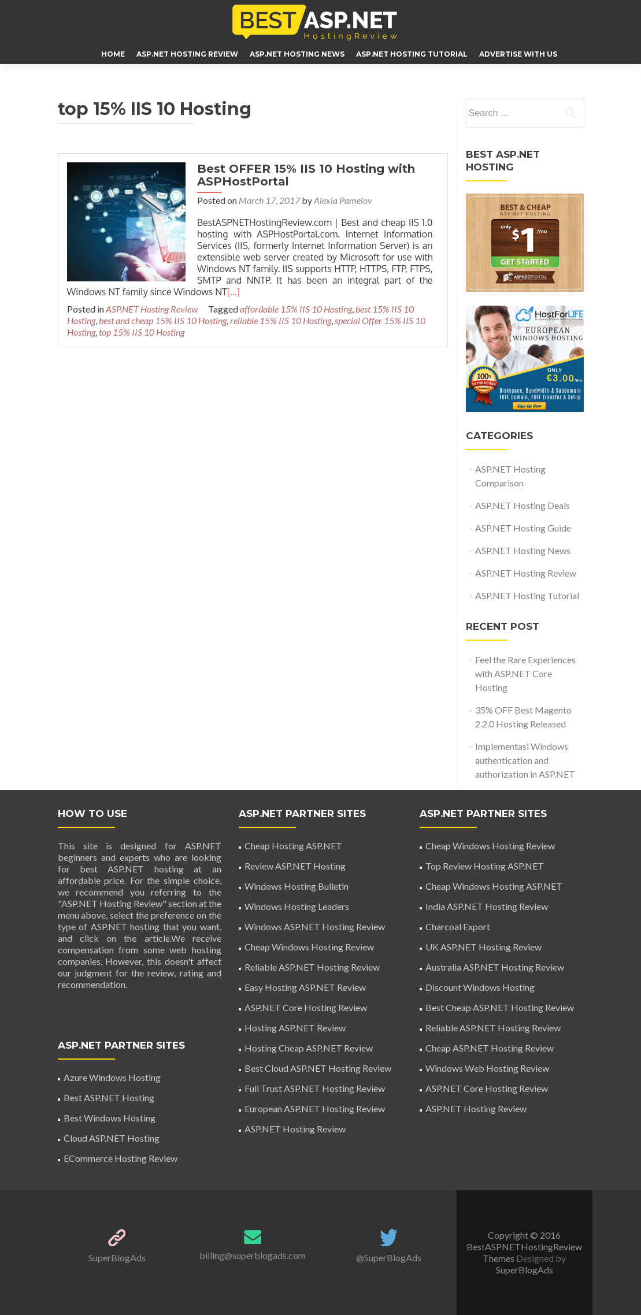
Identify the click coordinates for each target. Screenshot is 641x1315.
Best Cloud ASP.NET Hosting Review (317, 1068)
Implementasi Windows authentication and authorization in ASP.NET (525, 760)
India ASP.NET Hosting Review (486, 906)
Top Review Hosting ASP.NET (484, 865)
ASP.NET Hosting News (297, 54)
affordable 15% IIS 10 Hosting (296, 308)
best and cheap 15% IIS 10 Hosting (163, 320)
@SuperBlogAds (388, 1257)
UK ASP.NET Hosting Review (483, 946)
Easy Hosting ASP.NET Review (305, 987)
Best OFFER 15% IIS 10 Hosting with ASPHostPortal (303, 175)
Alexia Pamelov (340, 200)
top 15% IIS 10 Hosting (141, 331)
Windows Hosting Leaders (296, 906)
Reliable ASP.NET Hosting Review (312, 966)
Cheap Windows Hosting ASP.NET (493, 886)
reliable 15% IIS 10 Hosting (280, 320)
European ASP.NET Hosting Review (314, 1108)
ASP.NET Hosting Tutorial (412, 54)
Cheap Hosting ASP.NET (293, 845)
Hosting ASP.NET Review (295, 1027)
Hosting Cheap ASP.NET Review (308, 1047)
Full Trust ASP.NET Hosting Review (314, 1088)
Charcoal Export (457, 926)
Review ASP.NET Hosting (295, 865)
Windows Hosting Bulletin (296, 886)
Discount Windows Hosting (480, 987)
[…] (233, 292)
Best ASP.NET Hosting (109, 1097)
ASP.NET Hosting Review (187, 54)
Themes (499, 1258)
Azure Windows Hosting (112, 1077)
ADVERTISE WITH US (518, 54)
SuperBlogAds (117, 1257)
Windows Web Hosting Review (487, 1068)
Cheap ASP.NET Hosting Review (489, 1047)
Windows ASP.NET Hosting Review (314, 926)
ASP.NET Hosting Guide (523, 527)
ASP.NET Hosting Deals (522, 505)
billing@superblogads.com (252, 1255)
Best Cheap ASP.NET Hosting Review (499, 1007)
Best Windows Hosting (109, 1117)
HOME (113, 54)
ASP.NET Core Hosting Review (305, 1007)
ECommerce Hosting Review (120, 1158)
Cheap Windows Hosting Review (309, 946)
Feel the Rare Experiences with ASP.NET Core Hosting (525, 673)
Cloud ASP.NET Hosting (112, 1137)
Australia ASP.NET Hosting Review (494, 966)
